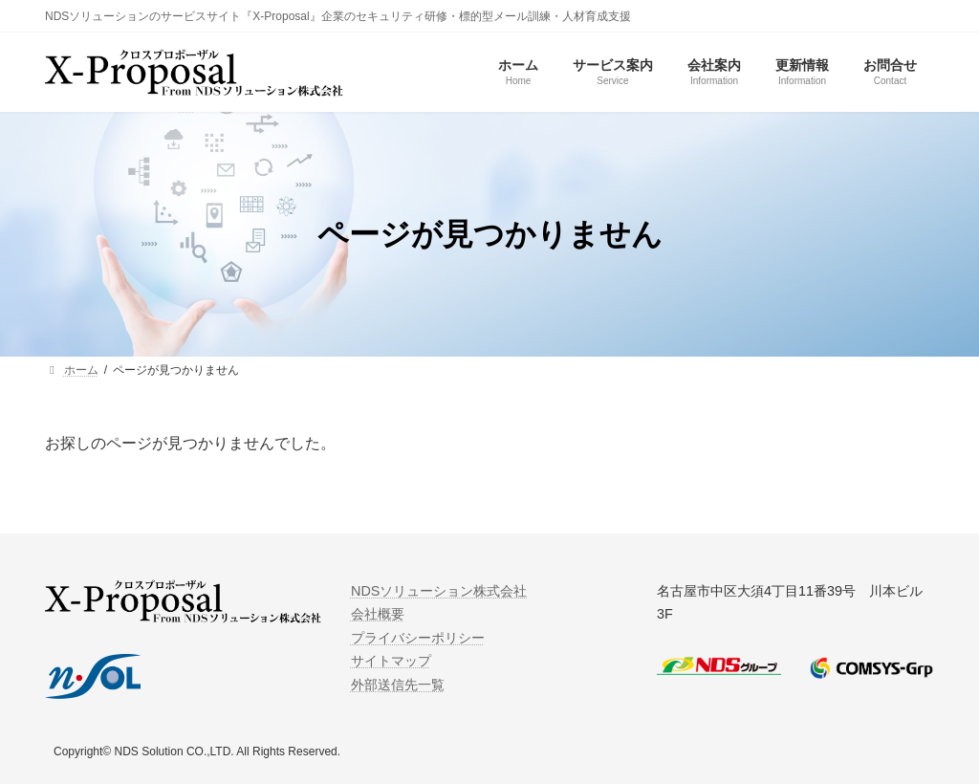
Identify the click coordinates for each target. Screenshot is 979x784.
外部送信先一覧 (398, 683)
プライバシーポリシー (418, 637)
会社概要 (377, 613)
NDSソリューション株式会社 (439, 591)
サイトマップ (391, 660)
